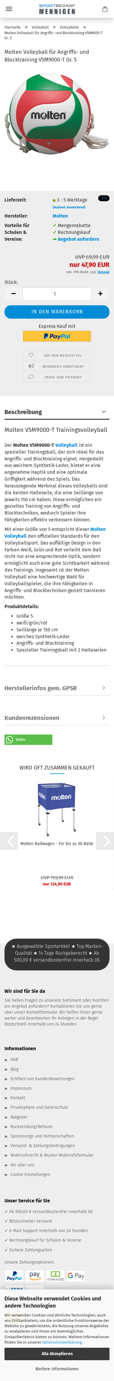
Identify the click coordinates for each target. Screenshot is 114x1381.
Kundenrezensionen (32, 717)
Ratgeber (19, 1117)
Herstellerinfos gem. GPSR (40, 688)
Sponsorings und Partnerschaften (42, 1136)
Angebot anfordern (78, 239)
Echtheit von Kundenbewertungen (42, 1078)
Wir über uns (22, 1165)
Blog (14, 1069)
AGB (14, 1059)
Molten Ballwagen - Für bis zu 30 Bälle (56, 843)
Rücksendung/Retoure (31, 1126)
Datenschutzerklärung (62, 1342)
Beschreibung (23, 412)
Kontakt (17, 1097)
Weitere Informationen (57, 1368)
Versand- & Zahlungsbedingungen (42, 1145)
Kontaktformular (41, 1012)
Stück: (11, 282)
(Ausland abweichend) (69, 207)
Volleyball (66, 445)
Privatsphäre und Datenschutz (39, 1107)
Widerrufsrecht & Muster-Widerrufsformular (51, 1155)
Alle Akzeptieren (57, 1353)
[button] (13, 294)
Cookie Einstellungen (30, 1174)
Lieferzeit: (15, 200)
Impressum (21, 1088)
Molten (60, 216)
